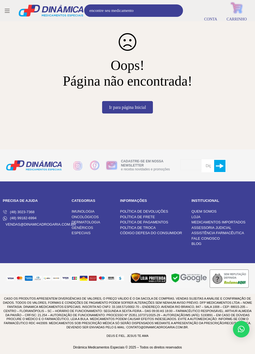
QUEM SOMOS (204, 211)
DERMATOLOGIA (85, 222)
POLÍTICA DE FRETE (137, 217)
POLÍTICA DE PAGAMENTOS (144, 222)
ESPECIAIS (81, 233)
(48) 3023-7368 (18, 212)
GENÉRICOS (82, 228)
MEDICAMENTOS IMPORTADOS (219, 222)
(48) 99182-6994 (19, 218)
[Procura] (177, 10)
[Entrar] (211, 10)
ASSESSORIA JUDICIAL (212, 228)
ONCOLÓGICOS (85, 217)
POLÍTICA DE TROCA (138, 228)
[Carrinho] (237, 10)
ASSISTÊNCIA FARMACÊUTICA (218, 233)
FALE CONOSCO (206, 238)
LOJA (196, 217)
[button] (241, 329)
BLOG (196, 244)
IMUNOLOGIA (82, 211)
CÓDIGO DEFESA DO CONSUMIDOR (151, 233)
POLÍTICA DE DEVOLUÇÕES (144, 211)
